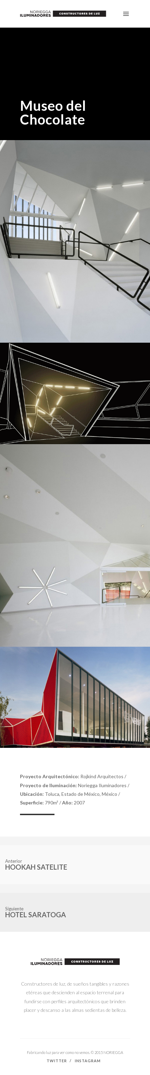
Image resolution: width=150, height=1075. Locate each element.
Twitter (57, 1060)
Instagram (88, 1060)
